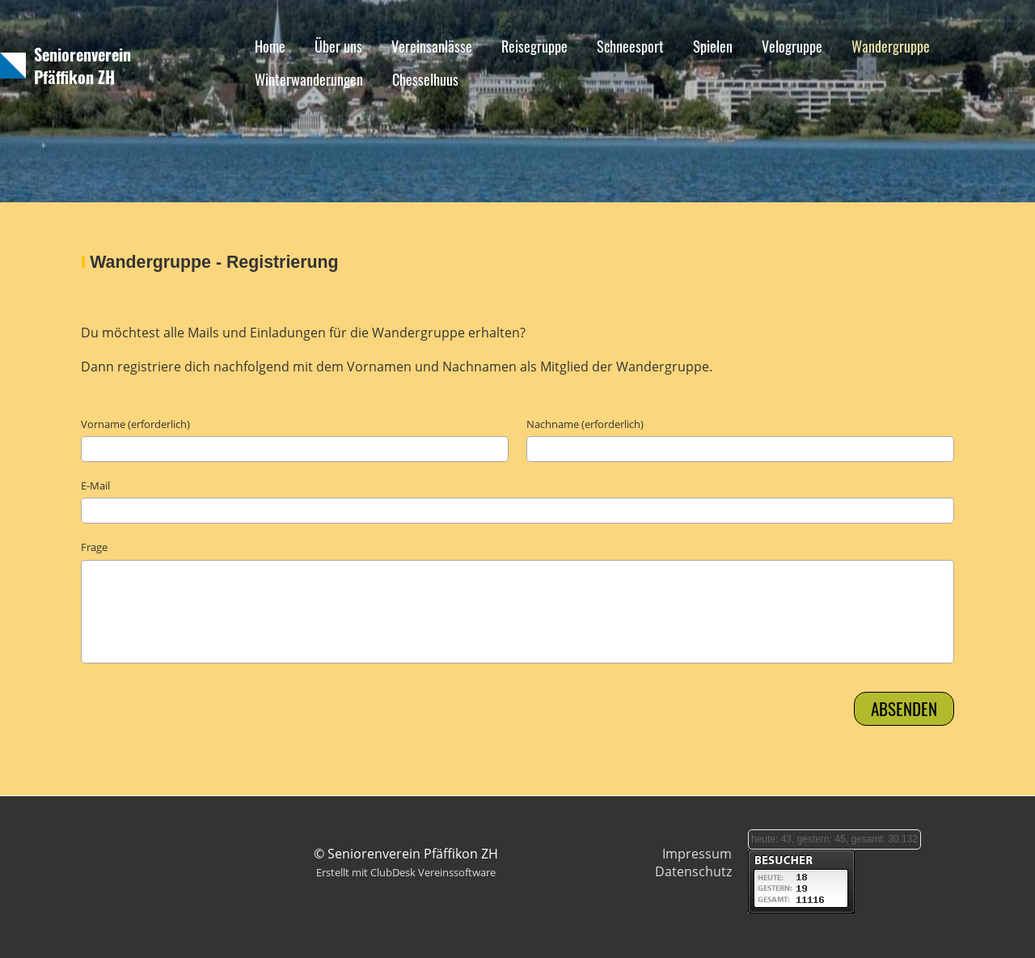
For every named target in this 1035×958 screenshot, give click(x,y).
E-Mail (95, 485)
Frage (94, 547)
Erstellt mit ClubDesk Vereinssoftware (406, 872)
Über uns (338, 46)
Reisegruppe (534, 46)
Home (270, 46)
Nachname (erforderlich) (585, 424)
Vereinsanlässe (431, 46)
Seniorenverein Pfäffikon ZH (82, 65)
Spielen (713, 46)
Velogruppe (792, 46)
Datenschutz (693, 871)
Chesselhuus (425, 79)
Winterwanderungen (309, 79)
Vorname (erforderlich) (135, 424)
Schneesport (630, 46)
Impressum (697, 854)
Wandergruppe (890, 46)
